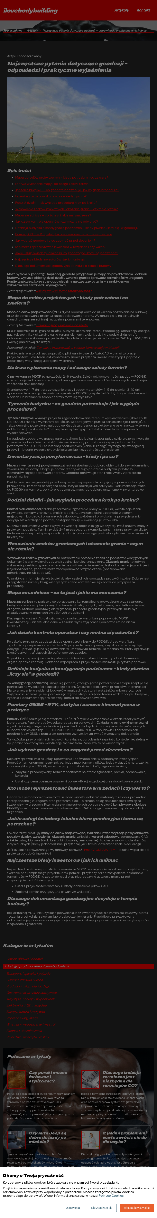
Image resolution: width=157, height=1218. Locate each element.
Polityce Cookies (111, 1195)
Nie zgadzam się (101, 1207)
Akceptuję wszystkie (137, 1207)
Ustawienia (73, 1207)
